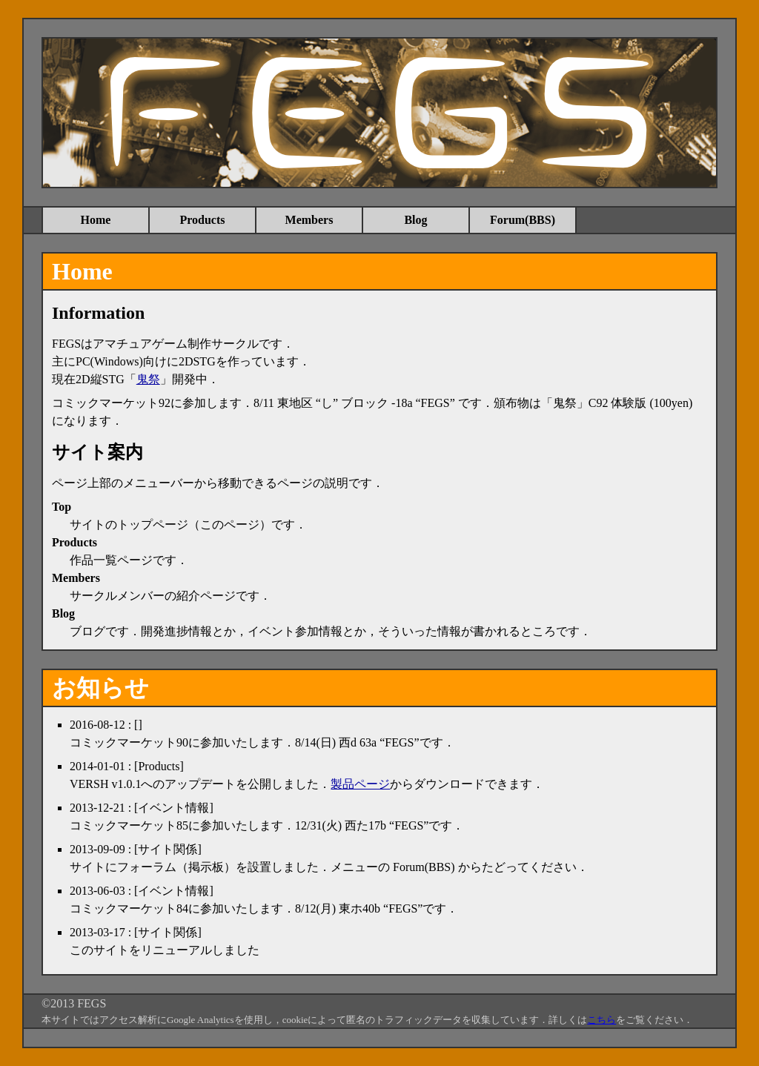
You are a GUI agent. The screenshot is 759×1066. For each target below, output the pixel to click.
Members (309, 219)
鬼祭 (148, 379)
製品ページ (360, 784)
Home (96, 219)
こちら (601, 1019)
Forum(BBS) (522, 219)
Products (202, 219)
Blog (415, 219)
